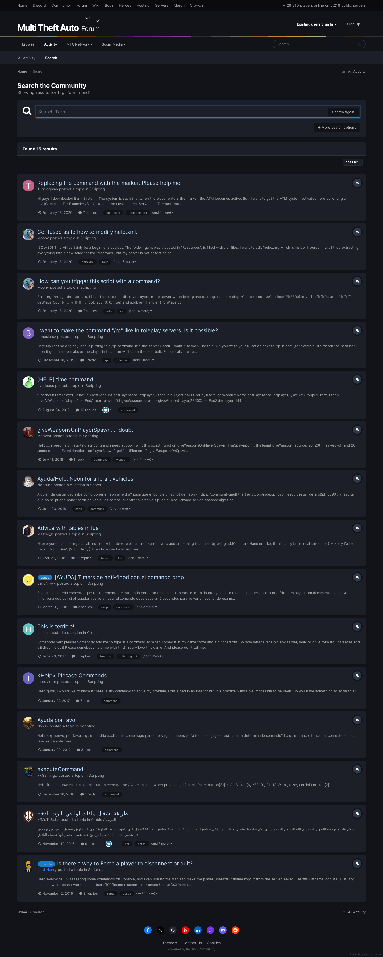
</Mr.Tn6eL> (48, 819)
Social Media (114, 44)
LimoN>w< (46, 583)
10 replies (86, 410)
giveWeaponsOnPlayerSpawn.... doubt (85, 430)
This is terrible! (55, 626)
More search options (337, 127)
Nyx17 (42, 726)
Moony (43, 238)
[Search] (299, 44)
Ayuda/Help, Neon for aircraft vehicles (85, 479)
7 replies (87, 212)
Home (22, 5)
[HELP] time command (65, 379)
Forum (81, 5)
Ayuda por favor (57, 720)
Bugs (109, 5)
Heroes (125, 5)
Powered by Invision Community (191, 949)
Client (92, 632)
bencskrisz (46, 336)
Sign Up (353, 24)
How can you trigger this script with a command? (98, 281)
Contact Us (192, 942)
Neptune (44, 484)
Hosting (143, 5)
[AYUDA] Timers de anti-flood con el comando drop (119, 577)
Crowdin (197, 5)
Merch (179, 5)
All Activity (26, 58)
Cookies (214, 942)
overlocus (45, 385)
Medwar (44, 435)
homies (43, 632)
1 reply (88, 360)
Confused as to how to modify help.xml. (87, 232)
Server (95, 484)
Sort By (353, 162)
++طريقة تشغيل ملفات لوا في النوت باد (82, 813)
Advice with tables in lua (68, 528)
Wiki (95, 5)
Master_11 (45, 534)
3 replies (81, 656)
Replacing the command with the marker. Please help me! (109, 183)
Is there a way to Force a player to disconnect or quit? (125, 863)
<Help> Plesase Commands (72, 675)
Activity (50, 46)
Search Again (343, 112)
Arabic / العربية (103, 819)
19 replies (81, 558)
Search (51, 58)
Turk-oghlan (47, 189)
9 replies (90, 843)
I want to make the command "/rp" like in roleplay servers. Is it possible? (127, 330)
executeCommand (60, 769)
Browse (28, 44)
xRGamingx (47, 775)
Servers (161, 5)
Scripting (97, 189)
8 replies (88, 893)
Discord (39, 5)
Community (61, 5)
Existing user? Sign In (317, 24)
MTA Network (79, 44)
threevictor (46, 681)
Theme (169, 942)
